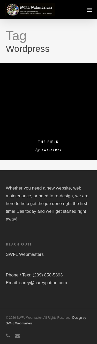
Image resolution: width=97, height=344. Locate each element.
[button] (89, 9)
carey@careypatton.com (43, 282)
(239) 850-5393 (48, 275)
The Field (48, 142)
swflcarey (52, 150)
